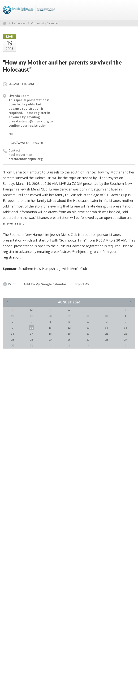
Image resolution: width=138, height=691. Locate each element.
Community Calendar (44, 23)
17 (31, 333)
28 (106, 339)
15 (125, 327)
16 (12, 333)
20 (87, 333)
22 (125, 333)
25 (50, 339)
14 (106, 327)
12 (69, 327)
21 (106, 333)
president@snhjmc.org (26, 159)
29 (125, 339)
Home (4, 23)
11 (50, 327)
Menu (129, 10)
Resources (18, 23)
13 (87, 327)
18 (50, 333)
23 (12, 339)
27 (87, 339)
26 (69, 339)
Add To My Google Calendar (45, 284)
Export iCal (82, 284)
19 (69, 333)
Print (9, 284)
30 (12, 345)
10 (31, 327)
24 (31, 339)
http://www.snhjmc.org (26, 142)
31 (31, 345)
